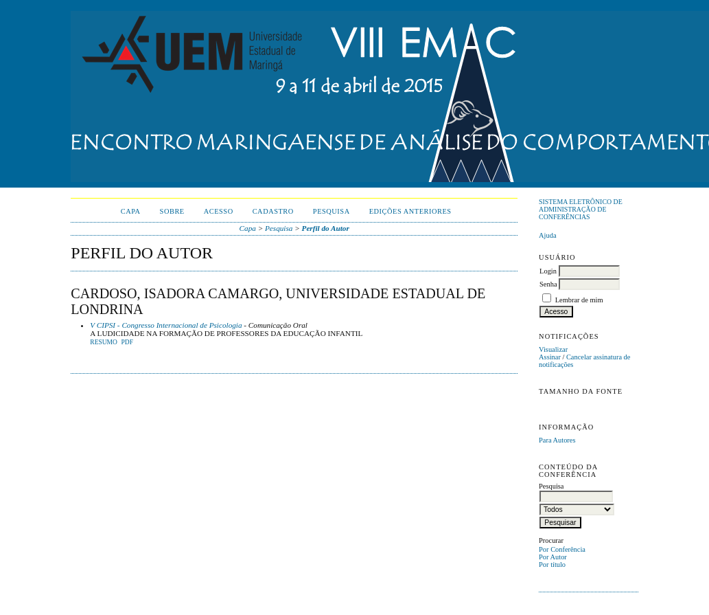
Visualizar (553, 349)
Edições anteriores (410, 211)
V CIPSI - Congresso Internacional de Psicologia (166, 325)
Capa (131, 211)
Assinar (550, 357)
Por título (552, 564)
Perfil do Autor (325, 228)
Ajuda (547, 235)
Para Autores (557, 440)
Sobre (172, 211)
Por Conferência (562, 549)
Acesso (218, 211)
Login (548, 271)
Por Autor (553, 557)
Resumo (103, 342)
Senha (548, 284)
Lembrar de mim (579, 300)
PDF (126, 342)
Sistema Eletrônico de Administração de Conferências (581, 209)
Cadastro (273, 211)
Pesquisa (331, 211)
